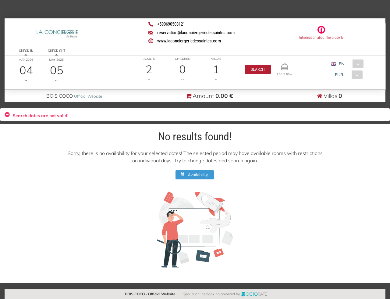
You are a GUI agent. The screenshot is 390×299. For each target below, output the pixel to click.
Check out (56, 51)
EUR (339, 74)
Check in (26, 51)
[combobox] (349, 64)
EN (341, 64)
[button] (257, 69)
